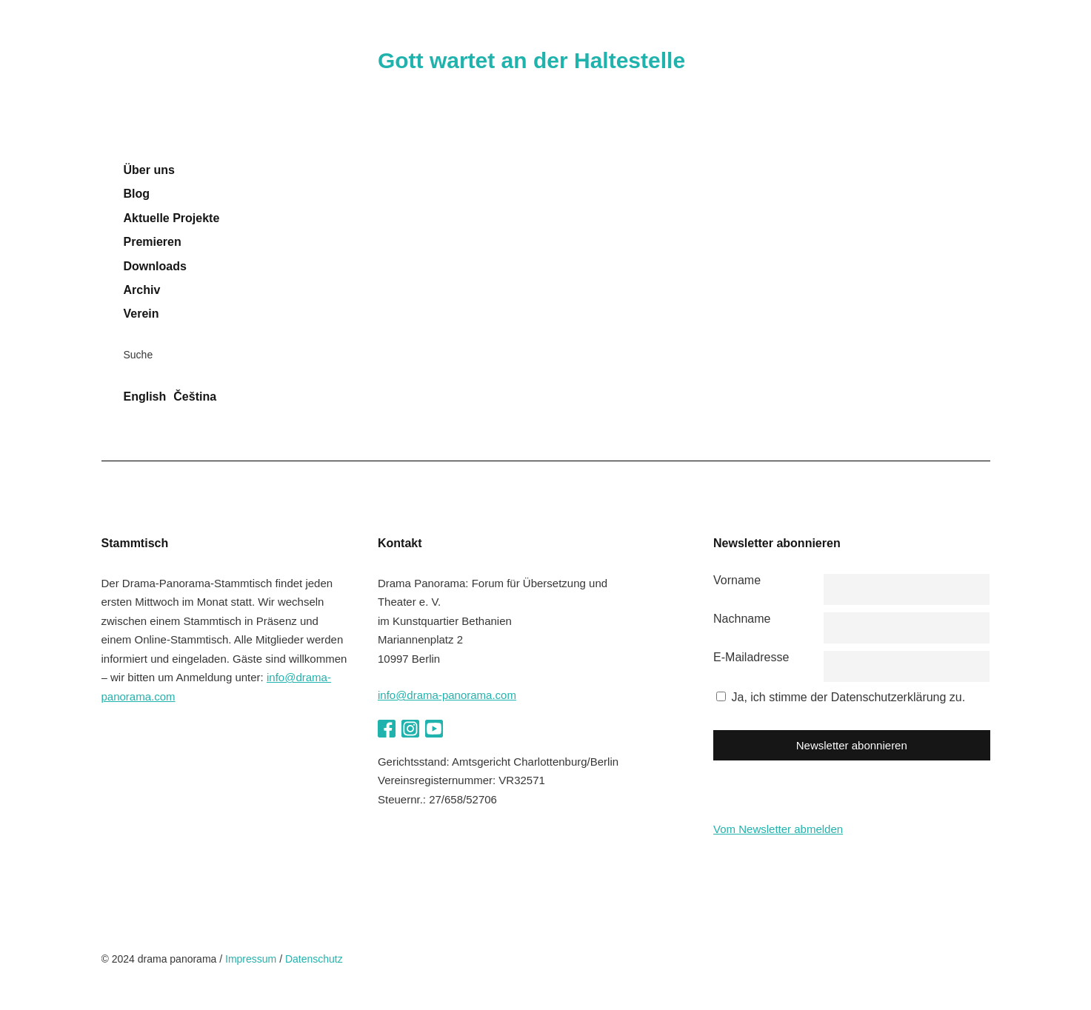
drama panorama (197, 92)
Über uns (149, 170)
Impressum (250, 959)
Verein (141, 313)
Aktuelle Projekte (172, 218)
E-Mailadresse (751, 657)
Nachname (741, 618)
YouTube (434, 729)
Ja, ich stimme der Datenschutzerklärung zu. (849, 697)
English (145, 396)
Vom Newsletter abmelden (778, 829)
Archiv (142, 290)
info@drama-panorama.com (447, 695)
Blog (137, 193)
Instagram (410, 729)
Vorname (737, 580)
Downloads (155, 266)
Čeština (194, 396)
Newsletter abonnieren (851, 745)
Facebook (387, 729)
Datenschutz (314, 959)
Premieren (152, 241)
